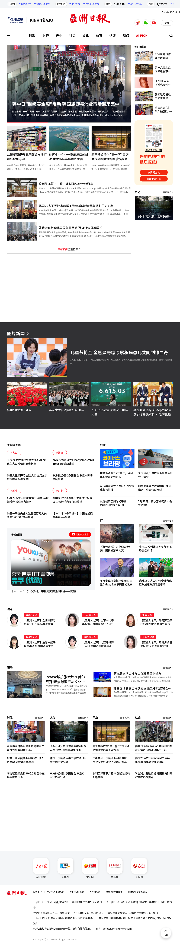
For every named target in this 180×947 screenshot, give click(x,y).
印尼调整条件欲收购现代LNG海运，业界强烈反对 (155, 487)
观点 (126, 35)
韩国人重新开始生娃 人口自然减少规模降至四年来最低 (27, 477)
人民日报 (41, 868)
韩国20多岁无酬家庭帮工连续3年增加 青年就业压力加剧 (28, 499)
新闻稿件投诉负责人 (137, 891)
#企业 (59, 491)
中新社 (115, 868)
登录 (166, 23)
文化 (86, 35)
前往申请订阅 (153, 178)
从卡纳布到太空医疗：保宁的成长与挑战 (117, 487)
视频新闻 (16, 534)
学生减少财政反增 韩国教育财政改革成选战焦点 (153, 775)
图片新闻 (16, 333)
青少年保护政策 (76, 891)
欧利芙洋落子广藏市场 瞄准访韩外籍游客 (111, 775)
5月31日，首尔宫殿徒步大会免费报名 (155, 503)
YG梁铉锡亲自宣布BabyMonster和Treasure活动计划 (73, 461)
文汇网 (90, 868)
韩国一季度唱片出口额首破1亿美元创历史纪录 (68, 760)
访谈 (112, 35)
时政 (32, 35)
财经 (46, 35)
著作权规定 (95, 891)
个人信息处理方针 (55, 891)
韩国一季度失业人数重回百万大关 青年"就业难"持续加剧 (27, 515)
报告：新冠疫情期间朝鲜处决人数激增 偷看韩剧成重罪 (25, 760)
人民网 (139, 868)
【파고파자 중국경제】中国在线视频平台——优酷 (73, 515)
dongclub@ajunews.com (117, 928)
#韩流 (59, 452)
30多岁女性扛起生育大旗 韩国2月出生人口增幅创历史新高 (27, 461)
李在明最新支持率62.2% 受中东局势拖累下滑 (26, 775)
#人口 (14, 452)
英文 (17, 20)
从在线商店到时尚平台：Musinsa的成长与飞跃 (114, 503)
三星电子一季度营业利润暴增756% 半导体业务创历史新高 (109, 760)
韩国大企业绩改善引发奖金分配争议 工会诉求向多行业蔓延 (72, 499)
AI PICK (141, 35)
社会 (72, 35)
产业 (59, 35)
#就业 (14, 491)
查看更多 (68, 249)
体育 (99, 35)
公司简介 (37, 891)
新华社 (65, 868)
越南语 (43, 20)
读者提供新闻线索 (114, 891)
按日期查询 (154, 172)
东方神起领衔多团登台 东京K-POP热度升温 (73, 477)
